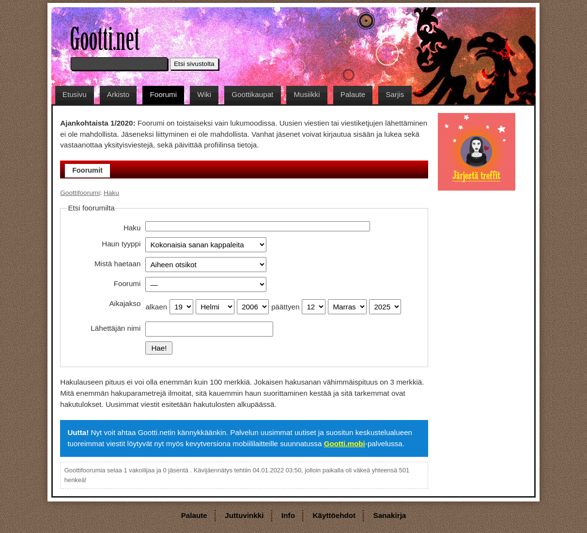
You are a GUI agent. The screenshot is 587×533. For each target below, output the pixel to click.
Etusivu (74, 94)
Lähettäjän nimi (115, 328)
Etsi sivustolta (194, 63)
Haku (111, 192)
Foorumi (163, 94)
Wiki (204, 94)
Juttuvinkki (244, 515)
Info (288, 515)
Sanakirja (389, 515)
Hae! (159, 348)
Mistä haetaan (117, 263)
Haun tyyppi (121, 244)
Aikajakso (124, 303)
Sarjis (395, 94)
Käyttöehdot (334, 515)
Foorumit (87, 170)
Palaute (353, 94)
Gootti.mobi (344, 443)
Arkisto (118, 94)
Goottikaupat (252, 94)
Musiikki (307, 94)
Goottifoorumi (80, 192)
